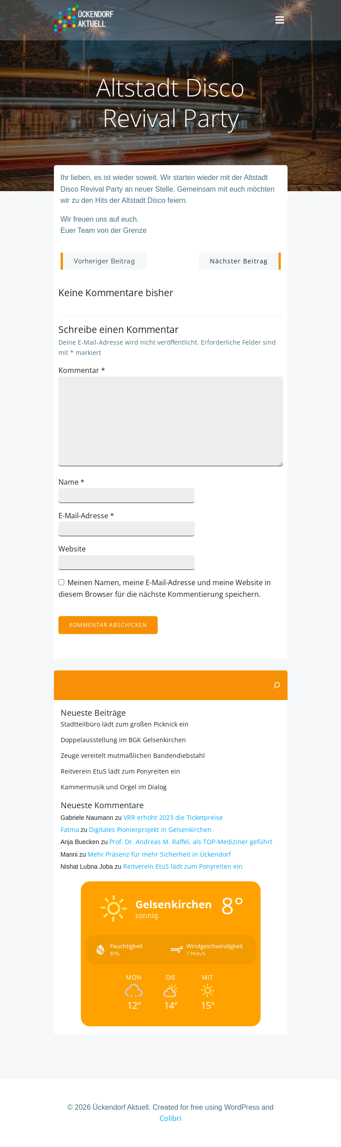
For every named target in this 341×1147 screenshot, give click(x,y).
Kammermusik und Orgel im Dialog (114, 787)
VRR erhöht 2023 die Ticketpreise (173, 817)
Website (72, 549)
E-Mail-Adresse (86, 516)
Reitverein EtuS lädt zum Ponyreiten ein (120, 771)
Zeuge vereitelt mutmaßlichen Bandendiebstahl (133, 755)
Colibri (170, 1118)
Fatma (70, 829)
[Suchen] (277, 685)
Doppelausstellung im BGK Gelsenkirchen (123, 739)
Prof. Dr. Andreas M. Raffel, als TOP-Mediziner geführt (190, 841)
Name (71, 482)
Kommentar (81, 370)
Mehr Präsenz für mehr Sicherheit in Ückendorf (159, 854)
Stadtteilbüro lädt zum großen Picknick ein (125, 724)
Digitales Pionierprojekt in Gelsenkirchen (150, 829)
